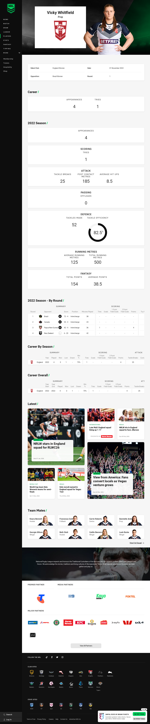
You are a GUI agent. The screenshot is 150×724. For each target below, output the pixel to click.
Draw (5, 28)
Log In (7, 719)
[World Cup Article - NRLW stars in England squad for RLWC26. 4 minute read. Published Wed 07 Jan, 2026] (56, 437)
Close (144, 709)
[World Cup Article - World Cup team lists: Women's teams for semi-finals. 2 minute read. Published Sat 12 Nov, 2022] (41, 483)
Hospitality (7, 67)
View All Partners (86, 646)
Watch (6, 23)
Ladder (6, 32)
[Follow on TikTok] (47, 657)
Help (57, 719)
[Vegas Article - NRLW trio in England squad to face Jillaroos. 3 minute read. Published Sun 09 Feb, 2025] (130, 424)
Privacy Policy (41, 719)
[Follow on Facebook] (52, 657)
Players (7, 36)
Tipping (7, 48)
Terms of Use (31, 719)
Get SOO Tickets (139, 714)
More (11, 53)
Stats (6, 40)
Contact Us (63, 719)
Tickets (6, 63)
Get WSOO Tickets (139, 719)
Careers (51, 719)
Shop (5, 71)
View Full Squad (137, 543)
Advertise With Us (75, 719)
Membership (8, 59)
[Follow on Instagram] (62, 657)
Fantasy (7, 44)
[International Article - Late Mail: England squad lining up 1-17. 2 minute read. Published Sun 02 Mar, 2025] (100, 424)
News (5, 19)
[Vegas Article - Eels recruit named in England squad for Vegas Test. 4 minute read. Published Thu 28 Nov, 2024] (71, 483)
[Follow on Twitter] (57, 657)
